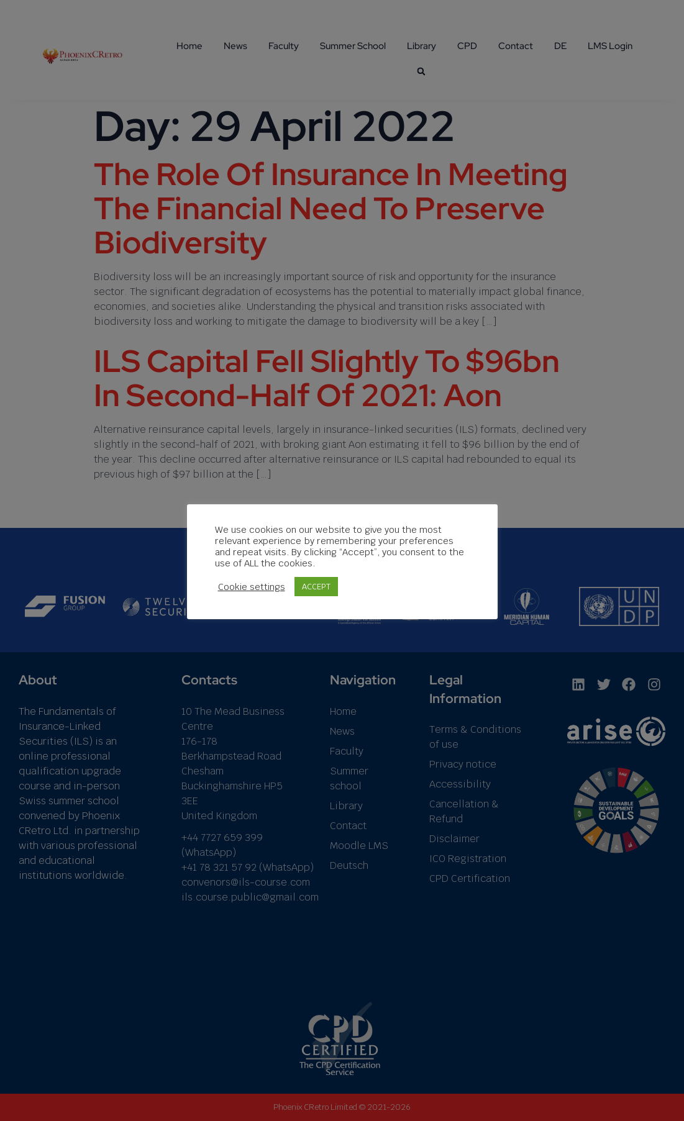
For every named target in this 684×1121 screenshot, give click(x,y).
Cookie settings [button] (251, 586)
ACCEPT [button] (316, 586)
